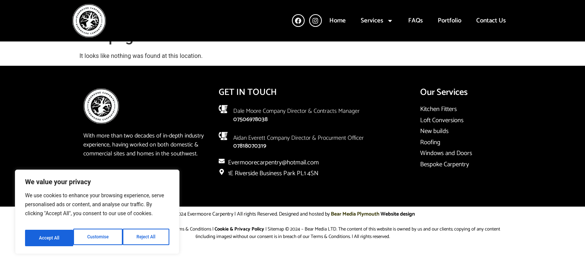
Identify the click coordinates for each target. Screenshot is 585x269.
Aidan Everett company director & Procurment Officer (298, 154)
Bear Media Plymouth (355, 231)
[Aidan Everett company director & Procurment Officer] (223, 152)
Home (337, 20)
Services (377, 21)
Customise (48, 238)
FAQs (415, 20)
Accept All (146, 238)
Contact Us (491, 20)
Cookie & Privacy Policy (239, 246)
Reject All (98, 238)
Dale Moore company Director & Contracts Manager (296, 128)
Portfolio (449, 20)
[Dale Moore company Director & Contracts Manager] (223, 125)
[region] (97, 215)
